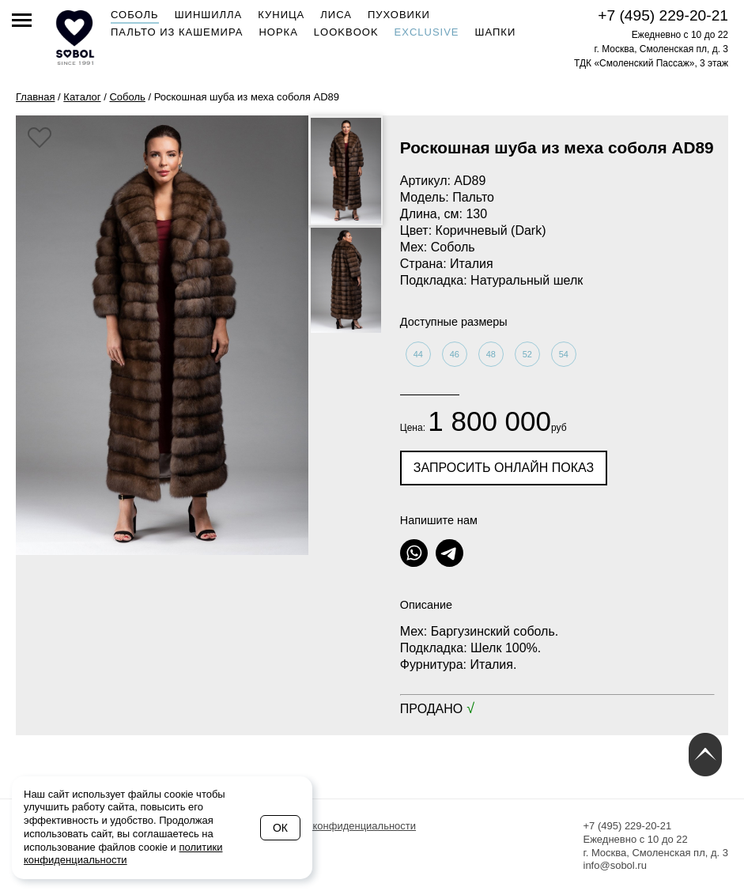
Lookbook (346, 32)
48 (491, 354)
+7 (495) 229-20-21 (663, 15)
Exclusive (427, 32)
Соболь (135, 15)
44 (418, 354)
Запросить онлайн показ (504, 467)
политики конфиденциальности (123, 853)
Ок (280, 827)
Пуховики (399, 15)
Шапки (495, 32)
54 (563, 354)
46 (454, 354)
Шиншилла (209, 15)
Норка (278, 32)
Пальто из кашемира (177, 32)
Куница (281, 15)
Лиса (336, 15)
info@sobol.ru (615, 865)
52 (527, 354)
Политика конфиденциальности (340, 826)
